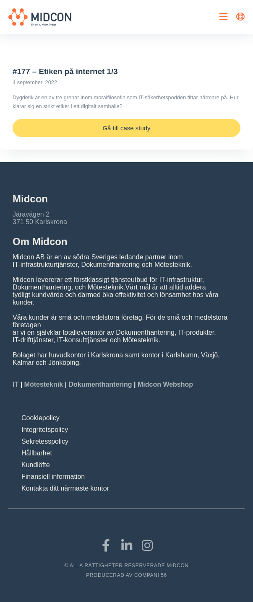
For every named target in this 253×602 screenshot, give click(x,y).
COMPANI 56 (150, 575)
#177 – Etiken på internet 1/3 (65, 71)
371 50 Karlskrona (40, 221)
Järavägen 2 (31, 214)
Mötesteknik (43, 384)
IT (17, 384)
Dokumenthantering (100, 384)
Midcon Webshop (165, 384)
